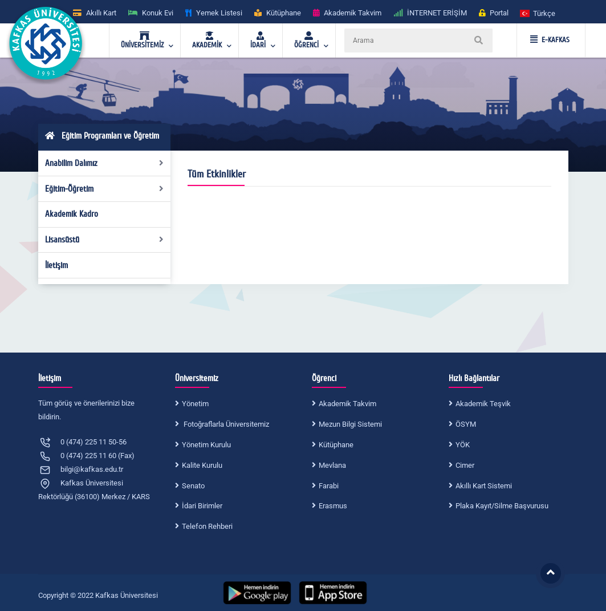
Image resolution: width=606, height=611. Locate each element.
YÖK (462, 444)
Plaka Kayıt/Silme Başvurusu (501, 505)
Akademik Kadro (71, 214)
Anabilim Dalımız (104, 163)
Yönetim (195, 403)
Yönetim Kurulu (206, 444)
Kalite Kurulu (202, 465)
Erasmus (333, 505)
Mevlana (332, 465)
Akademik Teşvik (483, 403)
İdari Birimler (202, 505)
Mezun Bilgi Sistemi (350, 424)
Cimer (464, 465)
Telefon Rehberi (207, 526)
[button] (538, 13)
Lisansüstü (104, 239)
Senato (193, 485)
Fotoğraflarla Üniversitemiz (225, 424)
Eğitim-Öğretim (104, 189)
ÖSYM (465, 424)
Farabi (329, 485)
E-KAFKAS (550, 39)
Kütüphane (336, 444)
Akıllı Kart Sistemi (483, 485)
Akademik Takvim (347, 403)
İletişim (56, 265)
